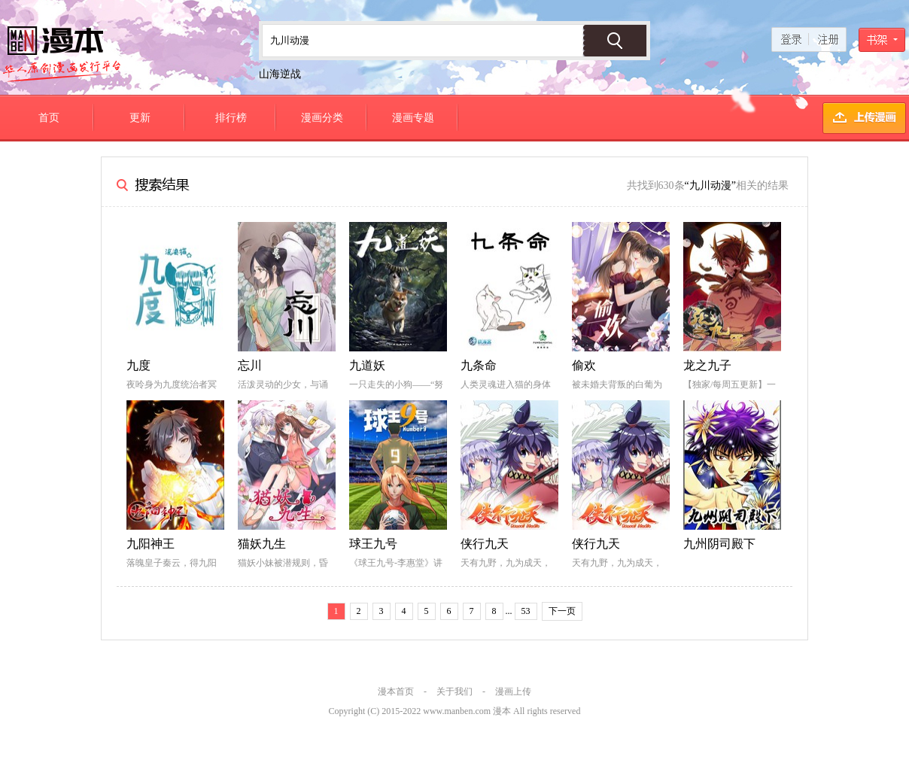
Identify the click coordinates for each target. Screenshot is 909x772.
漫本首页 (396, 691)
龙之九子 (707, 365)
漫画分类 (322, 117)
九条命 (479, 365)
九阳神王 (150, 543)
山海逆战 (280, 74)
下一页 (562, 611)
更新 (139, 117)
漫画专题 (413, 117)
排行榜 (231, 117)
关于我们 (454, 691)
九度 (138, 365)
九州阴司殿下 (719, 543)
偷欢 (584, 365)
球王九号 (373, 543)
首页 (48, 117)
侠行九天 (485, 543)
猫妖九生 (262, 543)
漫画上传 (513, 691)
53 (526, 611)
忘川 (250, 365)
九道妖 (367, 365)
